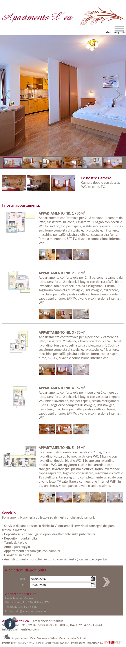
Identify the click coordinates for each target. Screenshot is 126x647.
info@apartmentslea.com (31, 611)
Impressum (78, 643)
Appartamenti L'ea (23, 638)
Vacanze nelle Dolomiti (73, 638)
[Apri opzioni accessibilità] (9, 623)
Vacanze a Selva (47, 638)
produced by (104, 643)
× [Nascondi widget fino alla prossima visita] (14, 619)
